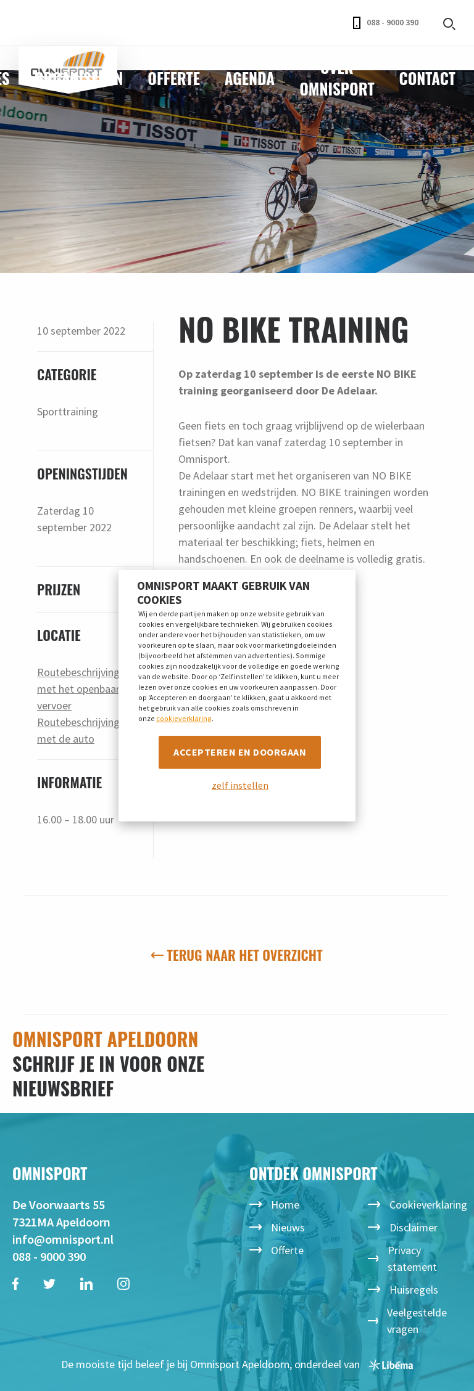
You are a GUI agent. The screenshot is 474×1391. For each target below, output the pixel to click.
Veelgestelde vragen (417, 1320)
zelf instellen (240, 785)
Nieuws (288, 1227)
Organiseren (79, 78)
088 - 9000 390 (385, 23)
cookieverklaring (184, 718)
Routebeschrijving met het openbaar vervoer (78, 688)
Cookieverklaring (428, 1204)
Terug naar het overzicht (236, 955)
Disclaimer (413, 1227)
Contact (427, 78)
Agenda (250, 78)
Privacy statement (412, 1258)
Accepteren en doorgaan (239, 752)
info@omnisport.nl (63, 1239)
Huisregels (413, 1290)
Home (285, 1204)
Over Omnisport (336, 77)
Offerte (174, 78)
